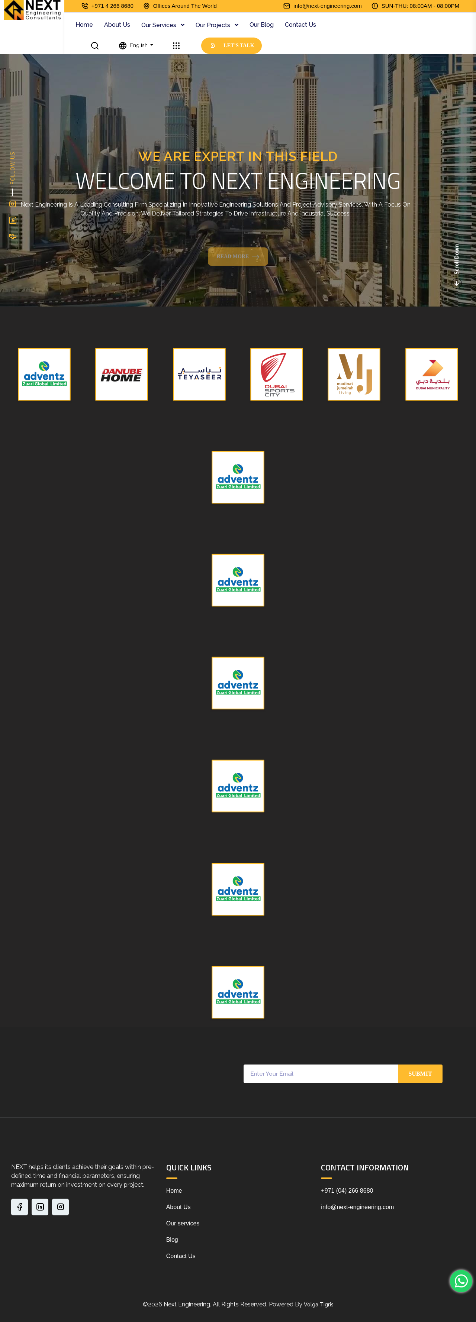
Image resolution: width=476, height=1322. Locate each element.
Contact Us (300, 24)
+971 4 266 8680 (112, 6)
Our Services (159, 25)
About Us (117, 24)
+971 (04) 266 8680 (347, 1190)
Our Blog (262, 24)
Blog (172, 1240)
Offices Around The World (185, 6)
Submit (420, 1073)
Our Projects (214, 25)
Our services (183, 1223)
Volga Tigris (319, 1305)
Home (84, 24)
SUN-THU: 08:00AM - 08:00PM (420, 6)
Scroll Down (456, 266)
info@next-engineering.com (327, 6)
